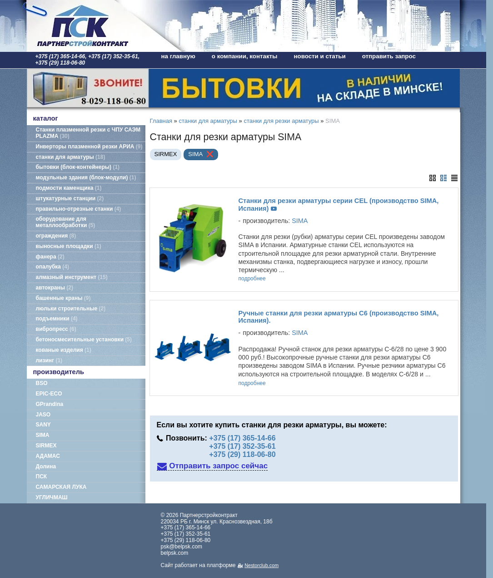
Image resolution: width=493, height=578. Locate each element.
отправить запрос (389, 56)
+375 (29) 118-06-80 (242, 455)
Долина (46, 466)
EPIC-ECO (49, 393)
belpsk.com (175, 553)
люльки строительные (71, 308)
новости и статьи (320, 56)
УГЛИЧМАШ (52, 497)
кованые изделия (63, 350)
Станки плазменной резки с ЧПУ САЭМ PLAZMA (88, 133)
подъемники (57, 318)
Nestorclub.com (261, 565)
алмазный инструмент (72, 277)
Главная (161, 120)
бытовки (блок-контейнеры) (78, 167)
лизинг (49, 360)
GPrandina (50, 404)
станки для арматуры (70, 157)
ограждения (56, 236)
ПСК (41, 476)
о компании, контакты (245, 56)
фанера (50, 257)
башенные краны (63, 298)
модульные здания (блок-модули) (86, 177)
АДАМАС (48, 456)
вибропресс (56, 329)
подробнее (252, 279)
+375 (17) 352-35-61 (242, 446)
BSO (42, 383)
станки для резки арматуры (281, 120)
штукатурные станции (70, 198)
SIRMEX (46, 445)
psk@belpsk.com (182, 546)
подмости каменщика (69, 188)
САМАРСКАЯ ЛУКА (61, 487)
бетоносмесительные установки (84, 339)
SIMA (43, 435)
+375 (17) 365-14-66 (242, 438)
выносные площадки (68, 246)
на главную (178, 56)
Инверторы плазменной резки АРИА (89, 146)
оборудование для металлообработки (65, 222)
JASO (43, 414)
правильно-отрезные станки (78, 209)
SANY (43, 424)
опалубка (53, 267)
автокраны (54, 287)
